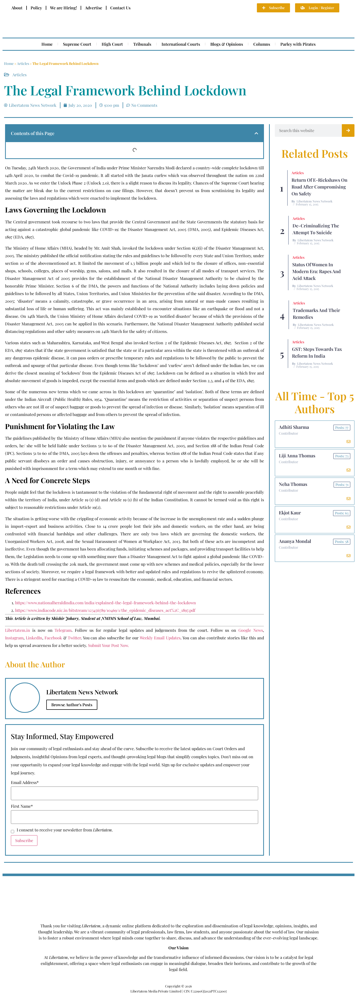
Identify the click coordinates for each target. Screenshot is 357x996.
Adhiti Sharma (294, 427)
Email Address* (25, 782)
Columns (261, 44)
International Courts (181, 44)
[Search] (348, 130)
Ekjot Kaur (290, 512)
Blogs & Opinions (226, 44)
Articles (23, 63)
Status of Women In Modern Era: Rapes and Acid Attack (316, 271)
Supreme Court (77, 44)
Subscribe (24, 840)
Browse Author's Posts (71, 704)
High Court (112, 44)
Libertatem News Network (314, 201)
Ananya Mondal (295, 541)
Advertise (93, 7)
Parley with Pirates (298, 44)
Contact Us (120, 7)
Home (47, 44)
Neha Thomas (293, 484)
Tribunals (142, 44)
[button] (256, 133)
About (17, 7)
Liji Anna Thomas (297, 455)
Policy (36, 7)
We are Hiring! (63, 7)
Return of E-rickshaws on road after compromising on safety (319, 187)
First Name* (22, 806)
